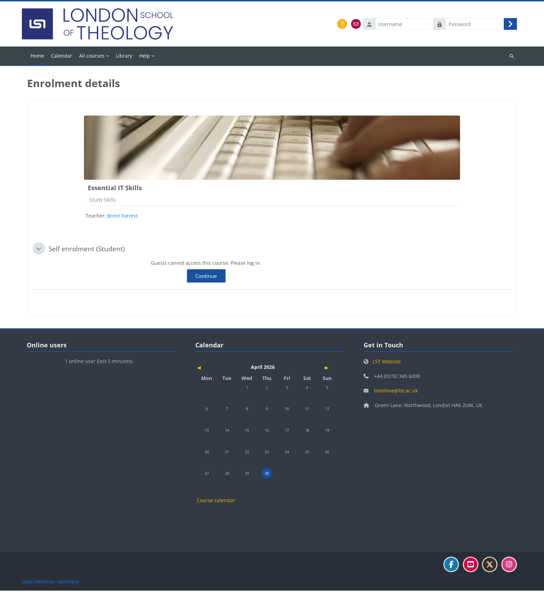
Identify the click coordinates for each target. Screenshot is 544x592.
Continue (206, 277)
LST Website (387, 363)
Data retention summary (50, 583)
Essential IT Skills (115, 189)
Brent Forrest (122, 217)
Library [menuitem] (124, 57)
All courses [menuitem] (91, 57)
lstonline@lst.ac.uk (396, 392)
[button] (39, 250)
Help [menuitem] (144, 57)
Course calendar (216, 501)
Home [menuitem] (37, 57)
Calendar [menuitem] (61, 57)
